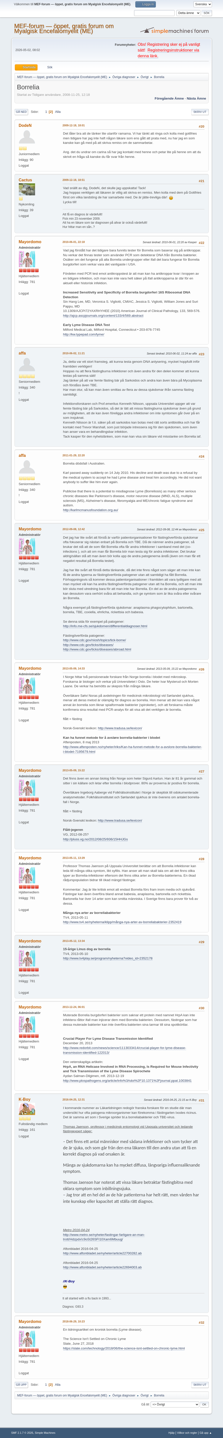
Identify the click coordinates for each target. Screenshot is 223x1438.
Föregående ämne (169, 98)
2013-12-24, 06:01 (74, 1006)
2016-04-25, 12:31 (74, 1099)
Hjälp (171, 1432)
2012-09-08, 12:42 (74, 529)
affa (22, 353)
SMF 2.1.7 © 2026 (22, 1432)
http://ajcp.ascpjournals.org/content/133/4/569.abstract (103, 315)
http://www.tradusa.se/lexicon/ (120, 728)
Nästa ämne (196, 98)
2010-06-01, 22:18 (74, 241)
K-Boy (25, 1099)
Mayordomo (30, 242)
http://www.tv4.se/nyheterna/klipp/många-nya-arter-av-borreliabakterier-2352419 (122, 922)
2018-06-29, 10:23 (74, 1321)
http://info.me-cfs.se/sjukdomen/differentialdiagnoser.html (105, 626)
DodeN (25, 125)
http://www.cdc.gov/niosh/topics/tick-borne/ (94, 640)
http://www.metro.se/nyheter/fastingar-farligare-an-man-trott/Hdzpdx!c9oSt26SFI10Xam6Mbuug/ (104, 1237)
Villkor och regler (187, 1432)
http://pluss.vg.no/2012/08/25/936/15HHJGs (95, 839)
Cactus (25, 180)
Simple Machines (45, 1432)
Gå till (145, 1404)
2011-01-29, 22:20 (74, 455)
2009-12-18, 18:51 (74, 179)
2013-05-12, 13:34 (74, 940)
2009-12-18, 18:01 (74, 125)
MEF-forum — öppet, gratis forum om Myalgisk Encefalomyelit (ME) (64, 28)
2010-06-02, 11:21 (74, 353)
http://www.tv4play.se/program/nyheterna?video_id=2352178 (108, 958)
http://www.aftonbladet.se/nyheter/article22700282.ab (102, 1253)
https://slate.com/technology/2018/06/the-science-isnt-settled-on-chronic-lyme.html (124, 1348)
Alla (58, 112)
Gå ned (21, 111)
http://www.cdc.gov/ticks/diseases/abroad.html (97, 649)
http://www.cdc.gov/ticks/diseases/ (88, 645)
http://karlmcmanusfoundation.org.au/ (90, 510)
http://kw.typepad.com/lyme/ (83, 334)
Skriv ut (199, 111)
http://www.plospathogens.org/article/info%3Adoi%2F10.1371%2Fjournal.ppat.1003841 (127, 1081)
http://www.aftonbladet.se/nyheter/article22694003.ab (102, 1267)
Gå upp (21, 1384)
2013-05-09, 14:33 (74, 668)
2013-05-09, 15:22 (74, 770)
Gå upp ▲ (205, 1432)
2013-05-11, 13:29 (74, 857)
